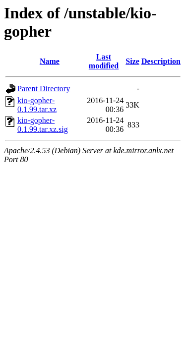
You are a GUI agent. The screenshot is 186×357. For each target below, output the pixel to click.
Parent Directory (43, 88)
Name (50, 61)
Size (132, 61)
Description (161, 61)
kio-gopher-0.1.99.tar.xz (37, 105)
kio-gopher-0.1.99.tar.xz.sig (42, 124)
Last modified (104, 61)
